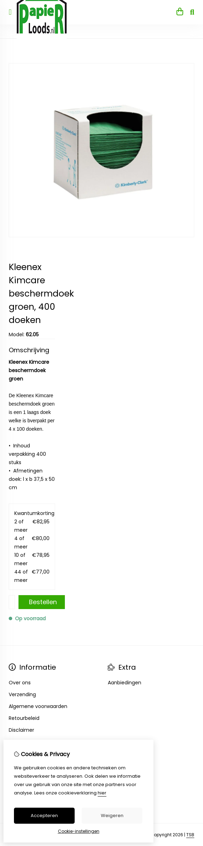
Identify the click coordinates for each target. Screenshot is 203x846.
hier (102, 793)
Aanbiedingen (124, 682)
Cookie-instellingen (78, 831)
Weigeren (112, 815)
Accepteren (44, 815)
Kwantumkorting (32, 513)
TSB (190, 835)
